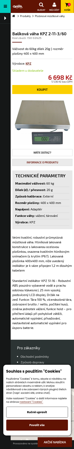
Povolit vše (37, 425)
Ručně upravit (37, 412)
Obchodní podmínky (35, 356)
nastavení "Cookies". (31, 402)
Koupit (42, 89)
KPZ (28, 63)
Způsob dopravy (32, 362)
